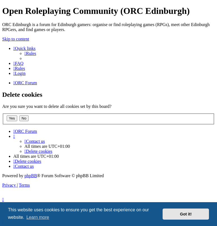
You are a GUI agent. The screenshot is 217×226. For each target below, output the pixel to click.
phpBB (30, 175)
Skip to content (15, 39)
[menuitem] (30, 53)
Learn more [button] (37, 217)
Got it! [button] (186, 214)
